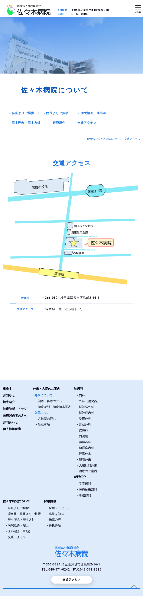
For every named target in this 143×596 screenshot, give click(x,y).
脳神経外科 (86, 407)
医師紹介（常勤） (20, 529)
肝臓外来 (85, 453)
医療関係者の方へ (15, 416)
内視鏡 (83, 436)
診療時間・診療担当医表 (54, 407)
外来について (43, 396)
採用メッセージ (59, 506)
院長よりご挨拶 (57, 113)
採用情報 (50, 500)
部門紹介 (80, 476)
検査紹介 (9, 402)
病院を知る (56, 512)
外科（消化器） (89, 401)
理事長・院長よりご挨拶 (24, 512)
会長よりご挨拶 (23, 113)
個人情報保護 (12, 429)
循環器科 (85, 441)
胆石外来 (85, 459)
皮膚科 (83, 430)
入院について (43, 413)
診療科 (78, 389)
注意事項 (44, 424)
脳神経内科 (86, 413)
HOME (91, 139)
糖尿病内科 (86, 447)
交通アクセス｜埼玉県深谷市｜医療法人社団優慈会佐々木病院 (28, 10)
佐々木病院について (110, 139)
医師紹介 (59, 123)
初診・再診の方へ (50, 401)
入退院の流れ (47, 418)
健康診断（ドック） (16, 409)
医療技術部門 (88, 488)
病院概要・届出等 (93, 113)
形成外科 (85, 424)
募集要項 (55, 523)
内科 (82, 396)
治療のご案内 (88, 470)
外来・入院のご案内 (46, 389)
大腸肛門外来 (88, 464)
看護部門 (85, 482)
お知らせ (9, 396)
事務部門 (85, 494)
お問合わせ (10, 422)
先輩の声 (55, 518)
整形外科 (85, 418)
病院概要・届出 (18, 523)
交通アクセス (87, 123)
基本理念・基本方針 (26, 123)
